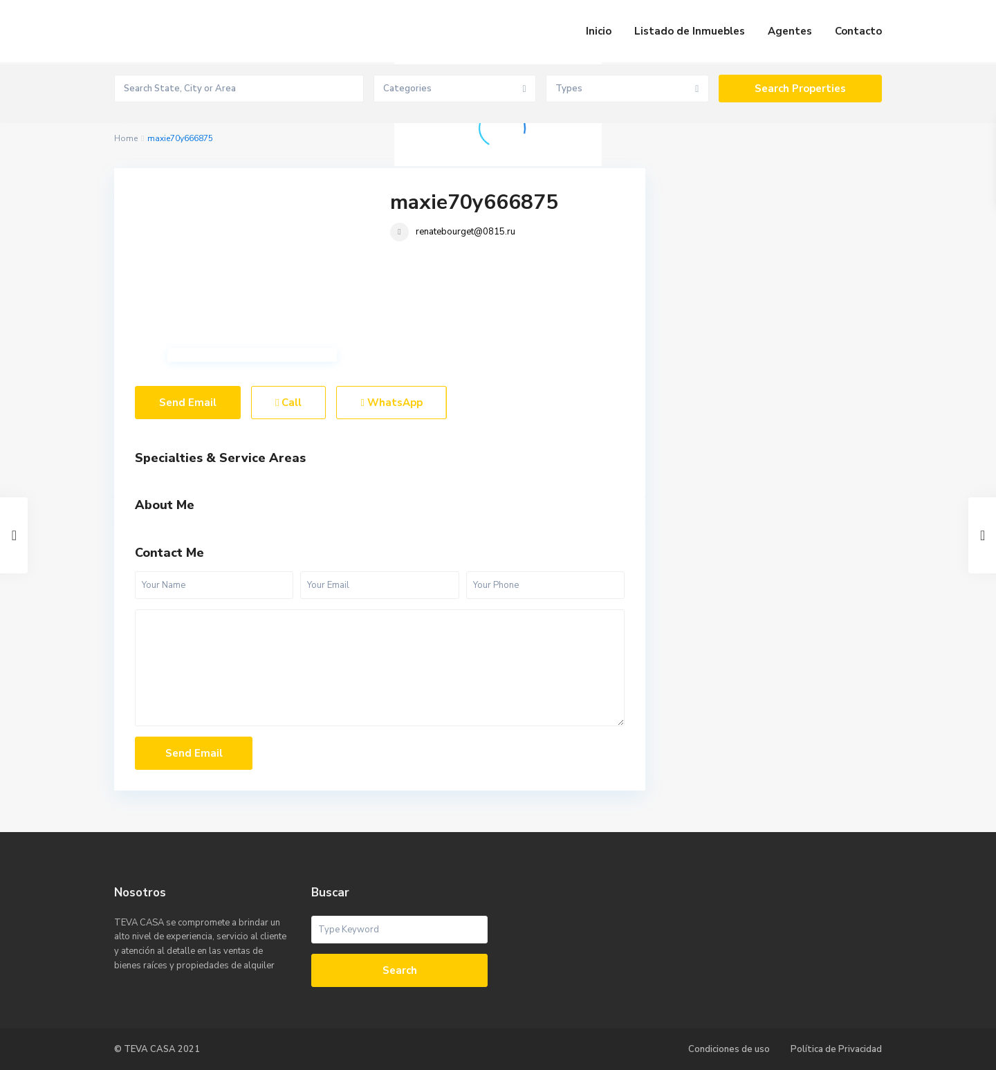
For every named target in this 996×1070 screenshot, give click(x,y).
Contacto (858, 31)
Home (126, 138)
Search (399, 970)
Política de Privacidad (836, 1049)
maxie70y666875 (474, 202)
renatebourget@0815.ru (465, 231)
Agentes (790, 31)
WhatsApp (391, 402)
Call (288, 402)
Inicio (598, 31)
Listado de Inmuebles (689, 31)
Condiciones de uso (729, 1049)
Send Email (187, 402)
